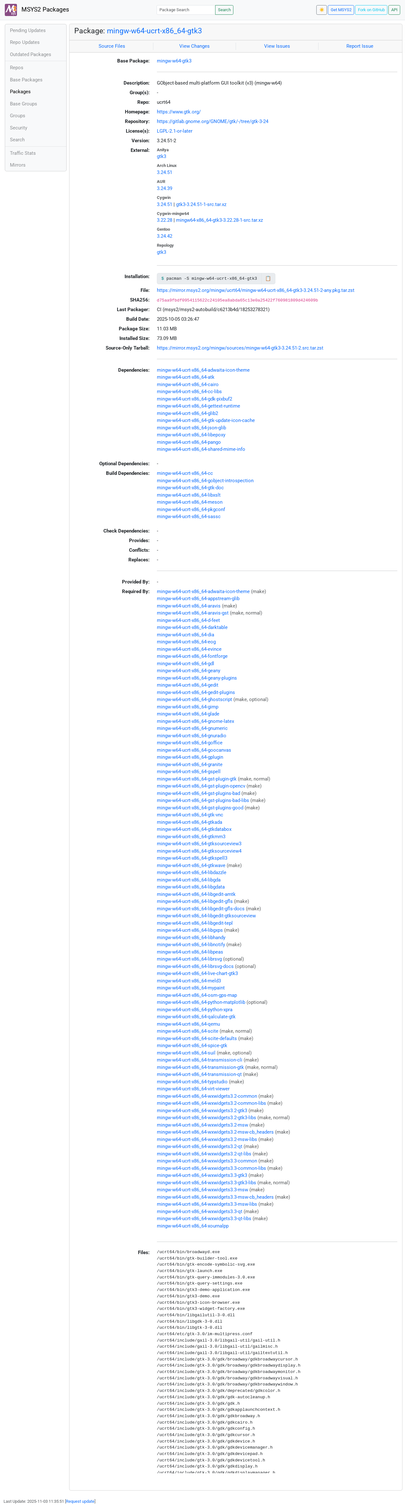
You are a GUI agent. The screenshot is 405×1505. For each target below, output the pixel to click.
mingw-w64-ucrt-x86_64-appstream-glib (198, 598)
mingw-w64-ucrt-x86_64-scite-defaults (197, 1038)
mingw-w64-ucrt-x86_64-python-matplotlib (201, 1002)
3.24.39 (164, 188)
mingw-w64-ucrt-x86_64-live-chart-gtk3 (197, 973)
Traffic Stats (23, 153)
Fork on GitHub (371, 9)
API (394, 9)
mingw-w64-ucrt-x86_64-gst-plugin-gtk (197, 779)
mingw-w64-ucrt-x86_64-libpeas (190, 952)
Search (224, 9)
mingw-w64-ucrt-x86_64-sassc (189, 516)
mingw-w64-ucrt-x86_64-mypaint (191, 988)
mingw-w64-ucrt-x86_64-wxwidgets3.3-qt (199, 1211)
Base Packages (26, 80)
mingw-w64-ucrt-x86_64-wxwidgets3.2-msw (202, 1125)
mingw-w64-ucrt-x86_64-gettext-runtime (198, 406)
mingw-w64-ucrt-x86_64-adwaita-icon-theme (203, 370)
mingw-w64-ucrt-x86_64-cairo (188, 384)
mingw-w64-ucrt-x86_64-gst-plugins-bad (198, 793)
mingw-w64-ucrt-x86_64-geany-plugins (197, 678)
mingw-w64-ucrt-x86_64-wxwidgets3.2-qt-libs (204, 1154)
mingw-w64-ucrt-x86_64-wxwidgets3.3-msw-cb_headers (215, 1197)
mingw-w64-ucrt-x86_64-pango (189, 442)
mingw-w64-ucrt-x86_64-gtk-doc (190, 488)
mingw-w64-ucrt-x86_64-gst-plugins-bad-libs (203, 800)
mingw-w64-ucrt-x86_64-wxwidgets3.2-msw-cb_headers (215, 1132)
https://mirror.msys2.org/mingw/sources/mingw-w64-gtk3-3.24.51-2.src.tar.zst (240, 348)
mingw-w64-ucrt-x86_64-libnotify (191, 944)
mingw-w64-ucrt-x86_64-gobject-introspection (205, 481)
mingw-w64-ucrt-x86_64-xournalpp (193, 1226)
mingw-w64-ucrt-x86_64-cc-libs (189, 391)
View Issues (277, 46)
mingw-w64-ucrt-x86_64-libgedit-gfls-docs (201, 909)
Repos (16, 67)
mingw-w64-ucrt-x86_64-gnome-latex (195, 721)
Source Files (112, 46)
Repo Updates (25, 42)
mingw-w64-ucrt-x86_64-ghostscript (194, 699)
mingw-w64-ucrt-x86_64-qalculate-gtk (196, 1017)
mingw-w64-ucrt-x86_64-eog (186, 642)
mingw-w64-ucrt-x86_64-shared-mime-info (201, 449)
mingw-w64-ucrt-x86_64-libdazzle (191, 872)
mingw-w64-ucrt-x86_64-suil (186, 1053)
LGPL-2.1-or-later (174, 131)
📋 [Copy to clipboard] (268, 278)
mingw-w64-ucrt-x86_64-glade (188, 714)
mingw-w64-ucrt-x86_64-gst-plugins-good (200, 808)
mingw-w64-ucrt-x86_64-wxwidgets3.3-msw (202, 1190)
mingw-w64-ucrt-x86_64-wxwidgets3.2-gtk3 (202, 1110)
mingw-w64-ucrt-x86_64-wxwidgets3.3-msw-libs (207, 1204)
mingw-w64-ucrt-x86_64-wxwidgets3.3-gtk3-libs (206, 1183)
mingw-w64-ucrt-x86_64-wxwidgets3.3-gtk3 (202, 1175)
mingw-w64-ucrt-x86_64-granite (190, 764)
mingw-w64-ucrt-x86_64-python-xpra (194, 1010)
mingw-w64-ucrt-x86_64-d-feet (188, 620)
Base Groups (23, 104)
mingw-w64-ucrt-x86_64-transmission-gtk (200, 1067)
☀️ (321, 9)
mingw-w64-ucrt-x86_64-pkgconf (191, 509)
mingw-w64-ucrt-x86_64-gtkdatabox (194, 829)
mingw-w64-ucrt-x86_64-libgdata (191, 887)
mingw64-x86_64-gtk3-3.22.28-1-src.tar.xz (219, 220)
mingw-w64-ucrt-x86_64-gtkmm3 (191, 836)
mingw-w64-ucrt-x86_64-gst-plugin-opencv (201, 786)
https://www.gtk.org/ (179, 112)
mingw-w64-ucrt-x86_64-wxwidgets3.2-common (207, 1096)
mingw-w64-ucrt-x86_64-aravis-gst (193, 613)
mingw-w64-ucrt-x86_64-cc (185, 473)
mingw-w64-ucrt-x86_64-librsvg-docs (195, 966)
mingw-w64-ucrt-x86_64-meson (190, 502)
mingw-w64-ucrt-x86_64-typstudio (192, 1082)
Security (18, 128)
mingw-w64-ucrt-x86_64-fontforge (192, 656)
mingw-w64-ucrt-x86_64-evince (189, 649)
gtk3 (161, 156)
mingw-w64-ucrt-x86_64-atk (186, 377)
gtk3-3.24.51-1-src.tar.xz (201, 204)
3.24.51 (164, 172)
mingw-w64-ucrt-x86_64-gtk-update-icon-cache (206, 420)
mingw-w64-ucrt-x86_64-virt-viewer (193, 1089)
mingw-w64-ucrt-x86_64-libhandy (191, 937)
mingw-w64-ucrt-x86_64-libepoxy (191, 435)
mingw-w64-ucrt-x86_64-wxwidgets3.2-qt (199, 1146)
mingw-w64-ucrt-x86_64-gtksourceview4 (199, 851)
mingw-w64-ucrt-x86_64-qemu (188, 1024)
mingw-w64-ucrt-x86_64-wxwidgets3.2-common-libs (211, 1103)
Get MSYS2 (341, 9)
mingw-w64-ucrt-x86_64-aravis (189, 606)
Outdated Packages (30, 54)
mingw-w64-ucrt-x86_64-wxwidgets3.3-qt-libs (204, 1218)
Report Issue (359, 46)
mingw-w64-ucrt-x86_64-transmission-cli (199, 1060)
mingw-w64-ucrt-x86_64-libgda (189, 880)
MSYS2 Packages (37, 10)
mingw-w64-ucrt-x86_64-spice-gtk (192, 1045)
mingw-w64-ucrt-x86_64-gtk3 (154, 31)
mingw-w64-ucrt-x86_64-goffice (190, 743)
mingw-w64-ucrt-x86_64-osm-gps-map (197, 995)
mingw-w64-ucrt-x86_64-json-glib (191, 428)
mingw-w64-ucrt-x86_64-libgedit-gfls (195, 901)
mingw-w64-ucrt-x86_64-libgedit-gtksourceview (206, 916)
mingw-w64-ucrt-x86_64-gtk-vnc (190, 815)
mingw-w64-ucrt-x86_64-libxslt (189, 495)
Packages (20, 92)
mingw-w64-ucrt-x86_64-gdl (185, 663)
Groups (17, 116)
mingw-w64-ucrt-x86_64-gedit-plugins (196, 692)
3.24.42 (164, 236)
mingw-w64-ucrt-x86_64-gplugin (190, 757)
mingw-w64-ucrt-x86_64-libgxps (190, 930)
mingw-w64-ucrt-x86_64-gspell (189, 771)
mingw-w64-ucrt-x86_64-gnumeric (192, 728)
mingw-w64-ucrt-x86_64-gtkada (189, 822)
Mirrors (18, 165)
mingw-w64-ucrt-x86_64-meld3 (189, 981)
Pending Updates (28, 30)
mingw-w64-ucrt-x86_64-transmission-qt (199, 1074)
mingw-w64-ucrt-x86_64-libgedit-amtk (196, 894)
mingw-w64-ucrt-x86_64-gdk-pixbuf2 (194, 399)
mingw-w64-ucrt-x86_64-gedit (187, 685)
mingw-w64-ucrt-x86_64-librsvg (189, 959)
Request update (80, 1501)
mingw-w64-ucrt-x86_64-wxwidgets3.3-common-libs (211, 1168)
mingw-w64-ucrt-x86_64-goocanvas (194, 750)
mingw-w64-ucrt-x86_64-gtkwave (191, 865)
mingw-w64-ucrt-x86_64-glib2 (187, 413)
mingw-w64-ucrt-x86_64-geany (188, 671)
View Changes (194, 46)
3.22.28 (164, 220)
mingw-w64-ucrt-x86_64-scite (187, 1031)
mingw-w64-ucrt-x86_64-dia (185, 635)
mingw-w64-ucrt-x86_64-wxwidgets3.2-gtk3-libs (206, 1117)
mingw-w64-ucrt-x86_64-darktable (192, 627)
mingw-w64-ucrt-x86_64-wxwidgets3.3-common (207, 1161)
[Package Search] (186, 9)
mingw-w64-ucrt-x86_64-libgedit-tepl (195, 923)
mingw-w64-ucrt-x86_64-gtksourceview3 (199, 844)
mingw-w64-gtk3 (174, 61)
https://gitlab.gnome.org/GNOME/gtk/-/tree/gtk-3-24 (212, 121)
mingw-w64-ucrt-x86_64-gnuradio (191, 736)
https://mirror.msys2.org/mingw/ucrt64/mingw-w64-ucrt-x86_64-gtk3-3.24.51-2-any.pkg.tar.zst (255, 290)
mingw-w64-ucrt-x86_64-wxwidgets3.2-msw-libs (207, 1139)
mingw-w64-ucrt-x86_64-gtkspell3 (192, 858)
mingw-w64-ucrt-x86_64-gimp (187, 707)
